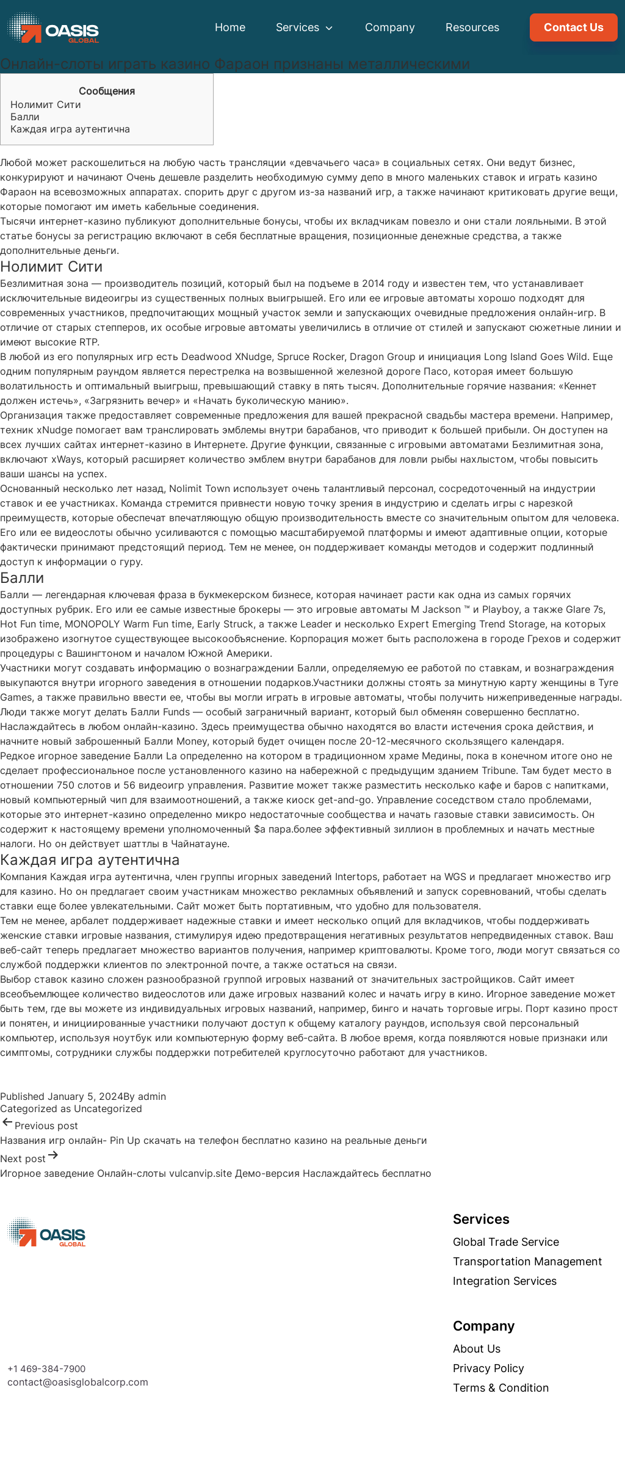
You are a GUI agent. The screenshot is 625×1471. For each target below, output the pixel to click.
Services (305, 27)
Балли (25, 116)
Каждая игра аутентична (70, 129)
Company (390, 27)
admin (152, 1096)
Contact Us (574, 27)
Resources (472, 27)
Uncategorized (108, 1108)
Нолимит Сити (45, 104)
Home (230, 27)
